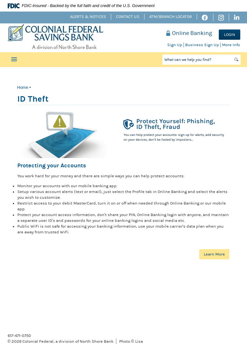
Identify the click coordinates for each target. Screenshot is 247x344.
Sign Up (174, 45)
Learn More (214, 254)
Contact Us (127, 16)
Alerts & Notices (88, 16)
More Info (231, 45)
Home (23, 87)
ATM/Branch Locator (170, 16)
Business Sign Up (202, 45)
